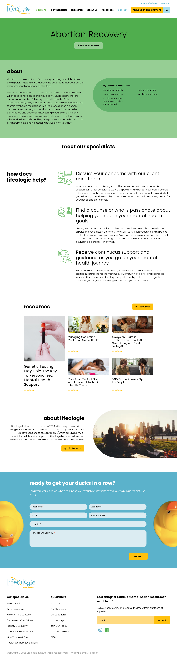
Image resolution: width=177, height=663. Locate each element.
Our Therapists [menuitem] (59, 10)
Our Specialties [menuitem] (18, 597)
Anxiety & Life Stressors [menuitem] (19, 614)
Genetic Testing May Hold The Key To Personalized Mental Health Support (40, 375)
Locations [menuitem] (41, 10)
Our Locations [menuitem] (58, 614)
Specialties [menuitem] (77, 10)
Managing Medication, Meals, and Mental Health (83, 338)
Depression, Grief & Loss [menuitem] (20, 620)
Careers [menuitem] (165, 3)
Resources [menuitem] (108, 10)
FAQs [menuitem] (53, 637)
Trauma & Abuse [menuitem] (16, 609)
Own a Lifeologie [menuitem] (149, 3)
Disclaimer (92, 652)
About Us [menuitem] (92, 10)
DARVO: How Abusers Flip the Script (127, 380)
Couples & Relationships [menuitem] (20, 631)
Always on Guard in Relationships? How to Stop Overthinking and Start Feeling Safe (129, 341)
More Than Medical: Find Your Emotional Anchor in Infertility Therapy (83, 382)
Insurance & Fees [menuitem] (60, 631)
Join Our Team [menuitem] (59, 626)
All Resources (142, 306)
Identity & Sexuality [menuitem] (17, 626)
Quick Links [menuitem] (58, 597)
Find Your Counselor (88, 45)
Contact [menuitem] (122, 10)
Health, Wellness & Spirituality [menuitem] (22, 642)
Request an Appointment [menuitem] (147, 10)
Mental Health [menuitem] (14, 603)
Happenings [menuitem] (57, 620)
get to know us (72, 448)
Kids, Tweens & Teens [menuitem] (18, 637)
